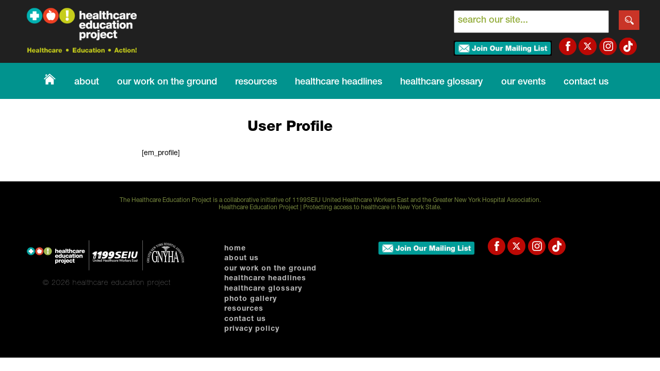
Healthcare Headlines (338, 82)
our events (523, 82)
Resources (256, 82)
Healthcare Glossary (263, 289)
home (235, 248)
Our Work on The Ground (167, 82)
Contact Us (586, 82)
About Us (241, 258)
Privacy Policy (251, 329)
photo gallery (250, 299)
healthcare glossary (441, 82)
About (86, 82)
